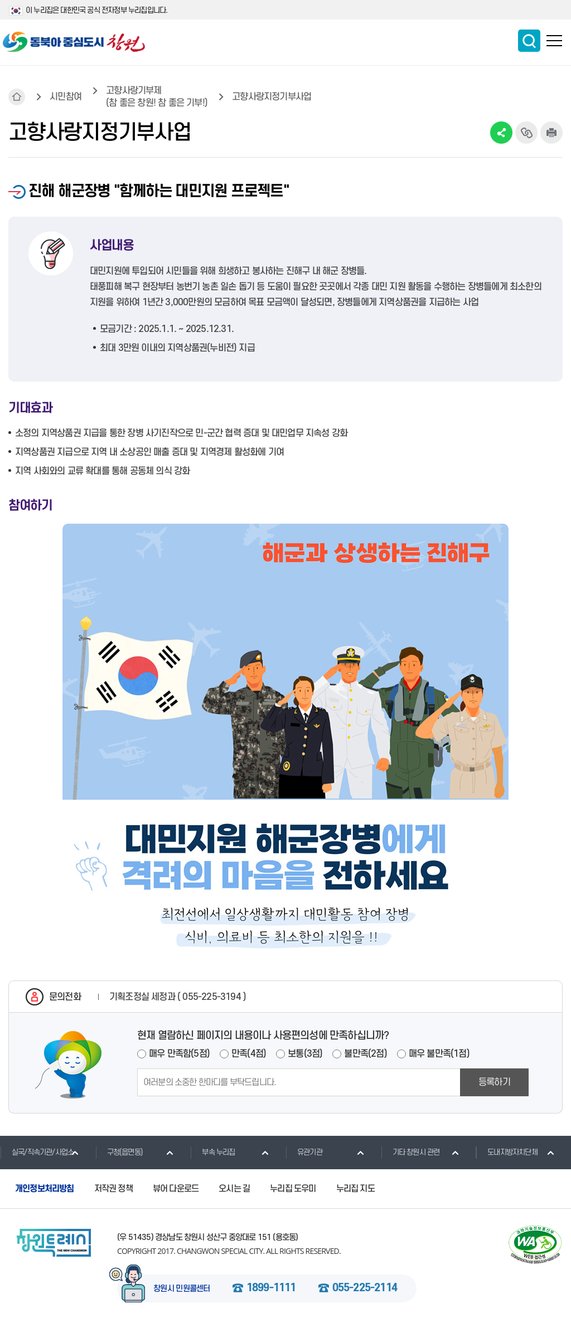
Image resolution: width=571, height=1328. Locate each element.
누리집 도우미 (293, 1189)
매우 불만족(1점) (439, 1054)
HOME (16, 97)
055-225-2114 (364, 1288)
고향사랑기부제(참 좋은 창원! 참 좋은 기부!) (156, 97)
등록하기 (494, 1082)
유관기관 (304, 1152)
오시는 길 (234, 1189)
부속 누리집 (212, 1152)
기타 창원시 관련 (410, 1152)
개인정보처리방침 (44, 1189)
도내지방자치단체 (507, 1152)
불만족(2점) (365, 1054)
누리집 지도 (355, 1189)
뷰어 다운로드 (176, 1189)
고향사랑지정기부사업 (271, 97)
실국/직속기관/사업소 (37, 1152)
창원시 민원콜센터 (181, 1289)
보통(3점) (305, 1054)
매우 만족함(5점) (179, 1054)
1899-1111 (271, 1288)
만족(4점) (248, 1054)
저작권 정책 (113, 1189)
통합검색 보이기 (529, 41)
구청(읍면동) (119, 1152)
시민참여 (65, 97)
